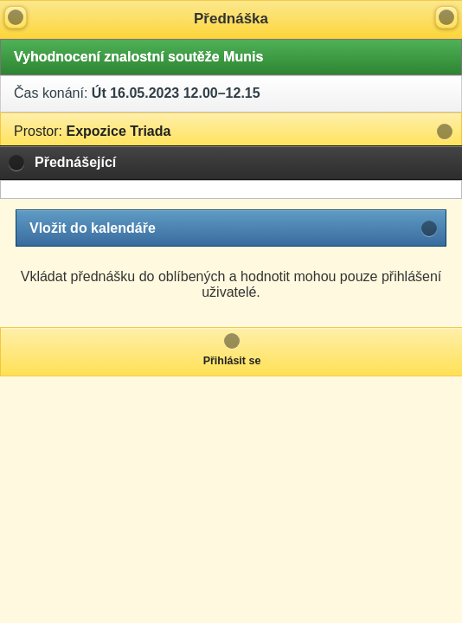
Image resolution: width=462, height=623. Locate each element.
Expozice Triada (92, 131)
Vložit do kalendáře (92, 228)
